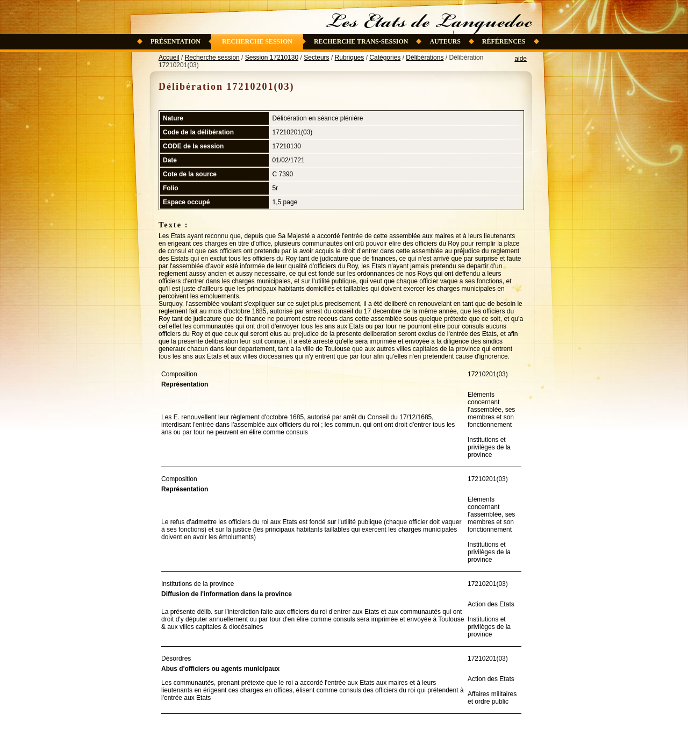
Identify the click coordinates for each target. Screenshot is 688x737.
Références (504, 41)
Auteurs (444, 41)
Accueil (169, 57)
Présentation (175, 41)
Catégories (384, 57)
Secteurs (316, 57)
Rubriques (349, 57)
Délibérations (424, 57)
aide (520, 58)
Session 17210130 (271, 57)
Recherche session (257, 41)
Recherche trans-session (361, 41)
